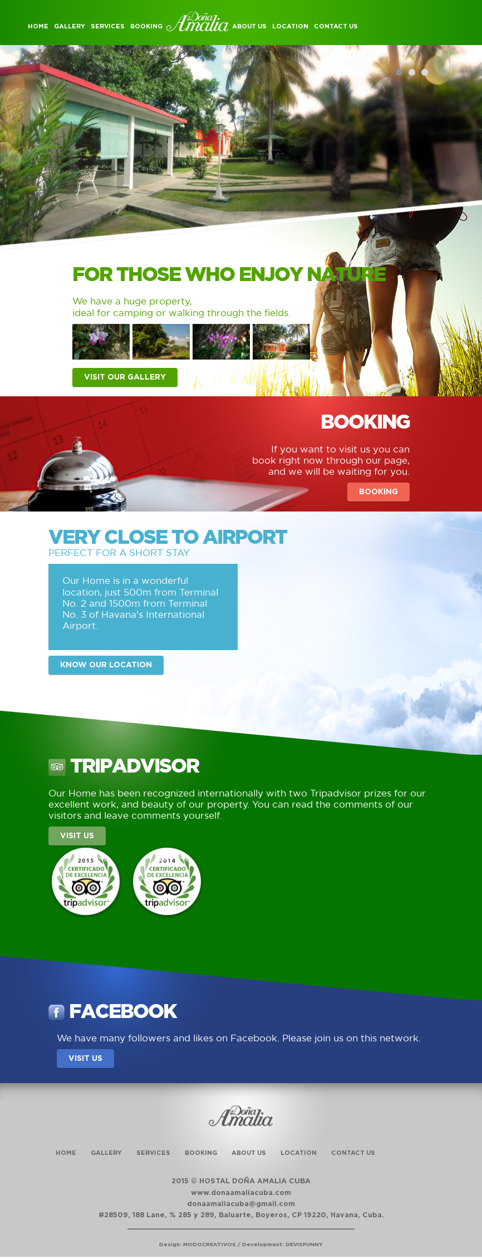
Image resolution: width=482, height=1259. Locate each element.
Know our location (106, 665)
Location (290, 26)
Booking (146, 26)
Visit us (77, 836)
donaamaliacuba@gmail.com (241, 1204)
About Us (249, 26)
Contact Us (336, 26)
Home (38, 26)
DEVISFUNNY (304, 1244)
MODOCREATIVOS (209, 1244)
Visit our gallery (125, 377)
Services (108, 26)
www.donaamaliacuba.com (241, 1193)
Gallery (69, 26)
